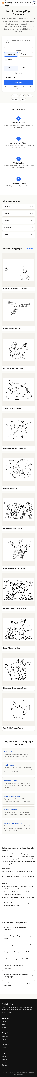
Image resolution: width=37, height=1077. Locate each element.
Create (16, 2)
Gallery (21, 2)
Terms (4, 1062)
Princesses (5, 1045)
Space (23, 99)
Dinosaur (15, 99)
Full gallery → (30, 249)
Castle (30, 96)
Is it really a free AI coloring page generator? (15, 928)
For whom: (18, 73)
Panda (22, 96)
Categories (27, 2)
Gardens (4, 1042)
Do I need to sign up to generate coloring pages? (17, 937)
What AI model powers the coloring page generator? (17, 984)
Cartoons (5, 1036)
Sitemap (4, 1027)
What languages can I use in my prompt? (17, 945)
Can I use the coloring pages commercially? (13, 967)
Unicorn (15, 96)
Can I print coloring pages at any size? (16, 952)
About (4, 1056)
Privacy (4, 1059)
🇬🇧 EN (34, 2)
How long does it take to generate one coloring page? (16, 975)
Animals (4, 1039)
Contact (4, 1065)
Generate (18, 82)
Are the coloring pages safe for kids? (16, 959)
